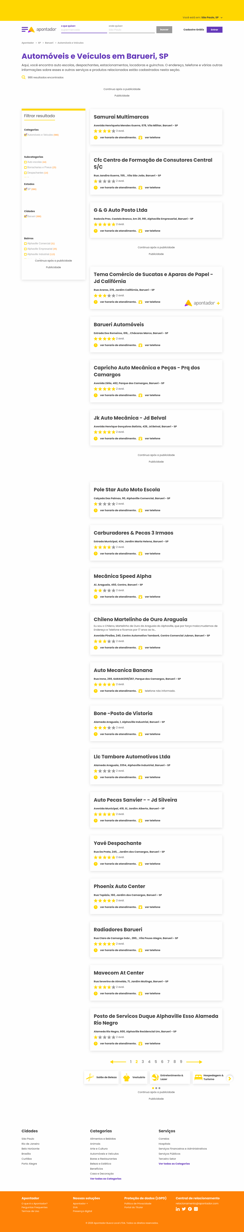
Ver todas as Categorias (105, 1179)
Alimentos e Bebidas (103, 1139)
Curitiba (27, 1159)
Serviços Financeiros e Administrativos (183, 1149)
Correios (164, 1139)
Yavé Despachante (122, 843)
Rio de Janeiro (31, 1144)
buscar (164, 29)
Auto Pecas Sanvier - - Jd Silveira (140, 799)
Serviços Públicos (169, 1154)
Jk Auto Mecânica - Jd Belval (134, 417)
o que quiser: (68, 26)
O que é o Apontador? (35, 1203)
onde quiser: (116, 26)
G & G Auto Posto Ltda (125, 210)
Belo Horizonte (31, 1149)
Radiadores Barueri (122, 929)
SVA (75, 1207)
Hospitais (164, 1144)
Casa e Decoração (102, 1173)
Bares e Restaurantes (103, 1159)
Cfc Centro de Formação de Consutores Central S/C (157, 163)
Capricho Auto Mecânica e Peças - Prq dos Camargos (151, 371)
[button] (155, 1088)
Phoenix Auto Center (124, 886)
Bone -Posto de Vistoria (127, 713)
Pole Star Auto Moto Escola (131, 489)
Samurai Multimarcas (125, 116)
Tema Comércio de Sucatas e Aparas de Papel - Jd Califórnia (157, 278)
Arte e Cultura (99, 1149)
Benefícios (96, 1169)
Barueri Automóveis (123, 324)
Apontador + (80, 1203)
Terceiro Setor (167, 1159)
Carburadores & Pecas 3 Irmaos (138, 532)
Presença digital (82, 1211)
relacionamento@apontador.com (197, 1203)
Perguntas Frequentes (35, 1207)
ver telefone (157, 137)
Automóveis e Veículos (104, 1154)
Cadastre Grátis (193, 29)
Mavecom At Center (123, 972)
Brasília (26, 1154)
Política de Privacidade (137, 1203)
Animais (95, 1144)
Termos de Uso (30, 1211)
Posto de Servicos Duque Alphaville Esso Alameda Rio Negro (148, 1019)
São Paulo (28, 1139)
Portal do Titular (133, 1207)
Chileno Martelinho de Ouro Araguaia (145, 619)
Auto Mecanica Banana (127, 670)
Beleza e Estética (100, 1164)
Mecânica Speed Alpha (127, 576)
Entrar (214, 29)
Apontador (28, 42)
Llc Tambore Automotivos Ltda (136, 756)
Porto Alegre (29, 1164)
